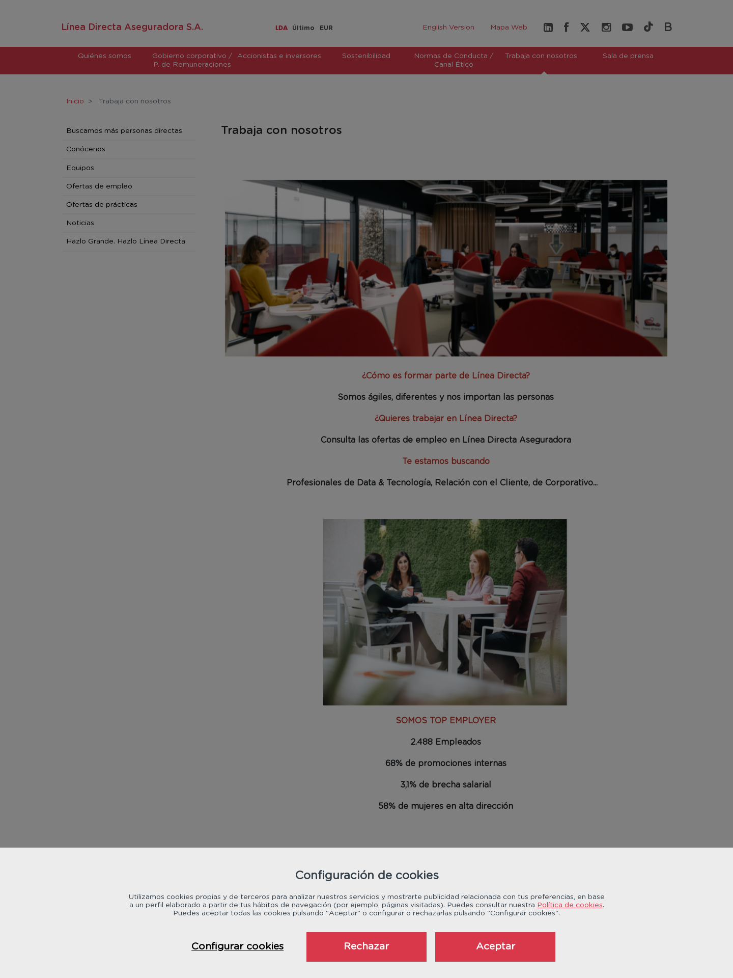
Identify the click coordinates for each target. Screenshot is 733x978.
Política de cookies (570, 905)
